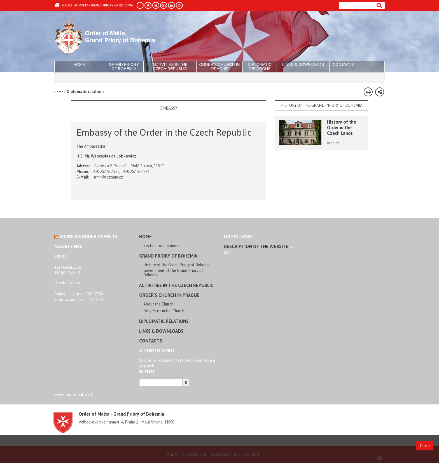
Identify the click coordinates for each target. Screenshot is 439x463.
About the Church (158, 304)
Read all (333, 143)
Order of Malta (106, 36)
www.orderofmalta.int (73, 394)
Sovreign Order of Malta (88, 236)
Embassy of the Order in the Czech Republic (164, 132)
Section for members (161, 245)
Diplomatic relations (260, 66)
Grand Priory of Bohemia (124, 66)
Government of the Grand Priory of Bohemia (173, 272)
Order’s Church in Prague (169, 295)
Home (79, 64)
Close (425, 445)
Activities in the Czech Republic (170, 66)
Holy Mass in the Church (163, 311)
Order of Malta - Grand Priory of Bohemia (93, 5)
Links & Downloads (303, 64)
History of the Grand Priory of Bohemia (177, 265)
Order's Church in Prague (219, 66)
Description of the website (256, 246)
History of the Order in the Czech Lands (341, 127)
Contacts (343, 64)
